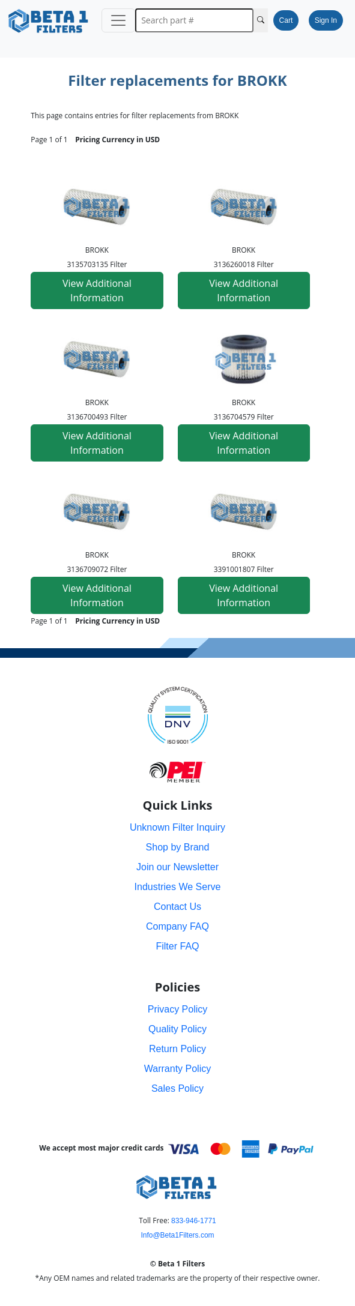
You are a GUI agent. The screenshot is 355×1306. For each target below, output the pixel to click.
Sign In (326, 20)
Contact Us (177, 906)
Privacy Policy (178, 1009)
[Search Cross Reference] (260, 20)
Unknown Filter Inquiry (177, 827)
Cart (286, 20)
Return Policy (177, 1049)
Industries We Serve (178, 887)
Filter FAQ (177, 946)
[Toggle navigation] (118, 20)
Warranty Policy (177, 1069)
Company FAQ (177, 926)
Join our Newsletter (177, 867)
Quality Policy (177, 1029)
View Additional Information (97, 290)
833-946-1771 (193, 1221)
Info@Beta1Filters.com (177, 1235)
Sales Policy (177, 1088)
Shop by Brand (178, 847)
